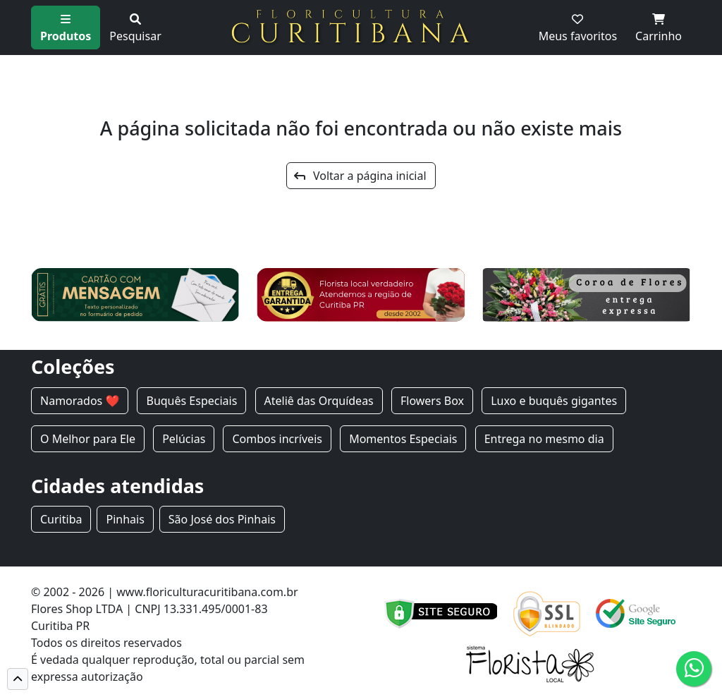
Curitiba (61, 519)
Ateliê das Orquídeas (319, 400)
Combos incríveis (277, 439)
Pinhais (125, 519)
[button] (17, 679)
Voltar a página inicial (360, 175)
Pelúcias (183, 439)
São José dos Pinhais (222, 519)
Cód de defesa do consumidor (225, 676)
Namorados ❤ (79, 400)
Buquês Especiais (191, 400)
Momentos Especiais (403, 439)
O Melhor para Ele (87, 439)
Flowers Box (432, 400)
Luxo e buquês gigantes (554, 400)
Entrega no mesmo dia (544, 439)
